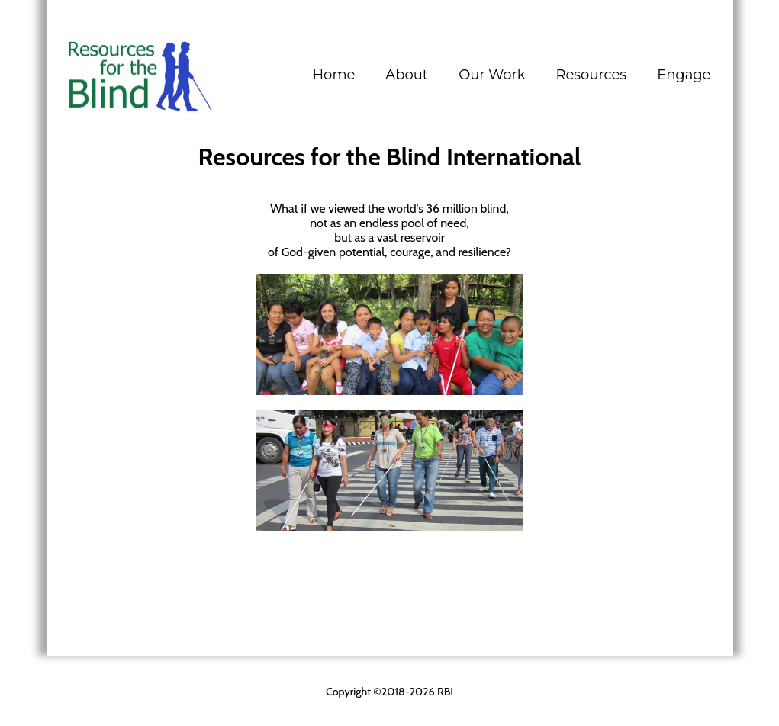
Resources (590, 74)
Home (333, 74)
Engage (683, 74)
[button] (406, 75)
